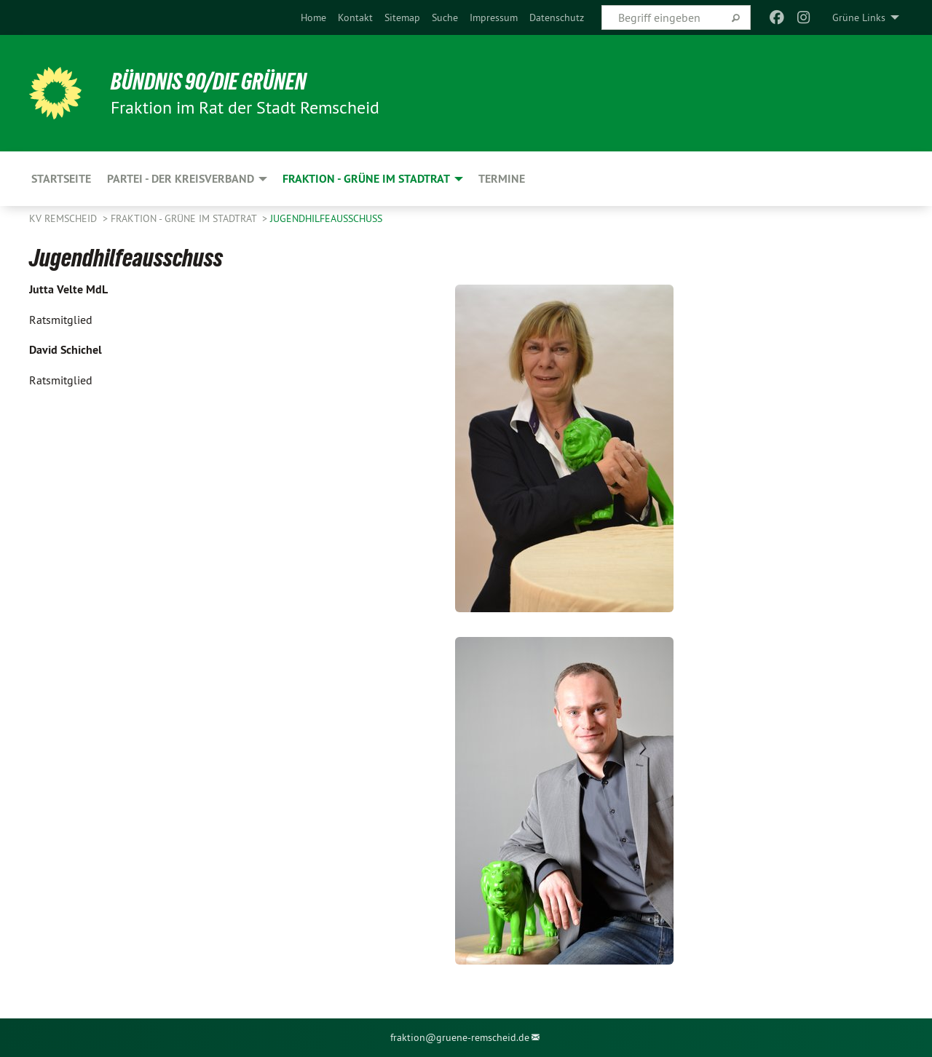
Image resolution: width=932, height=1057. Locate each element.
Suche (445, 17)
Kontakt (355, 17)
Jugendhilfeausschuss (326, 218)
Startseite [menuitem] (61, 178)
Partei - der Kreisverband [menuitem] (180, 178)
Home (313, 17)
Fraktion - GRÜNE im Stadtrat (185, 218)
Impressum (494, 17)
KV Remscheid (64, 218)
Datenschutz (556, 17)
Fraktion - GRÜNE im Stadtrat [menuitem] (366, 178)
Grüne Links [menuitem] (858, 17)
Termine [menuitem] (501, 178)
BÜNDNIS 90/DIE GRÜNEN (209, 81)
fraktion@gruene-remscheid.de (459, 1037)
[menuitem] (313, 17)
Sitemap (402, 17)
